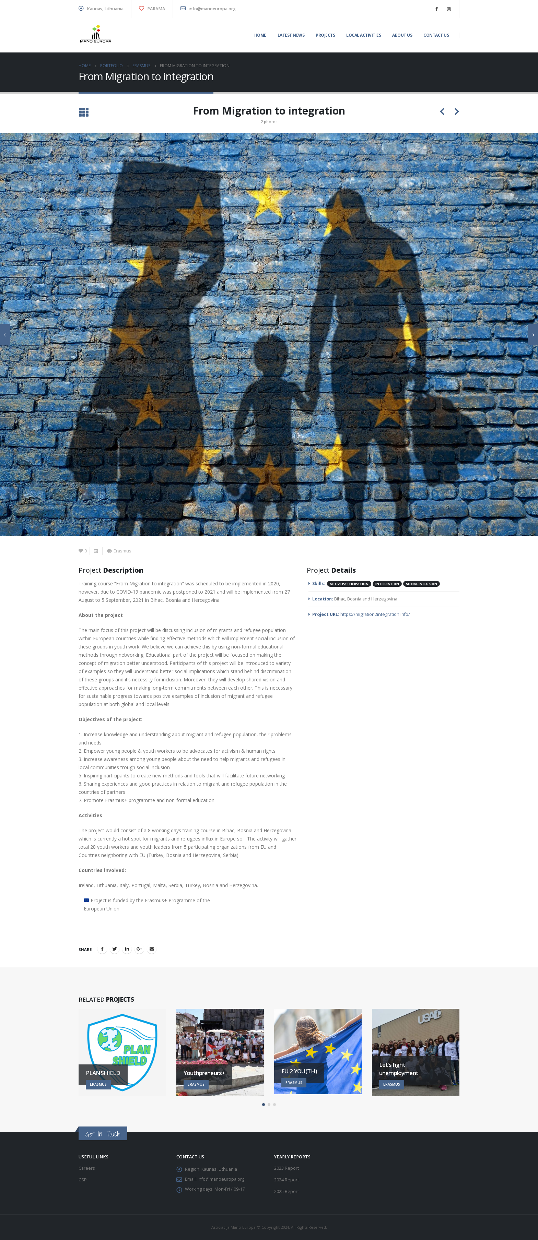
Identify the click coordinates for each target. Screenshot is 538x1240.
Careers (87, 1168)
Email (151, 949)
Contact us (436, 35)
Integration (387, 584)
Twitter (114, 949)
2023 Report (286, 1168)
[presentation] (5, 334)
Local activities (363, 35)
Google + (139, 949)
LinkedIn (127, 949)
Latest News (291, 35)
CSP (83, 1180)
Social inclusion (421, 584)
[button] (263, 1104)
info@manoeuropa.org (208, 9)
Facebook (102, 949)
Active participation (349, 584)
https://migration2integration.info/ (375, 614)
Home (260, 35)
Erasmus (122, 551)
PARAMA (152, 9)
